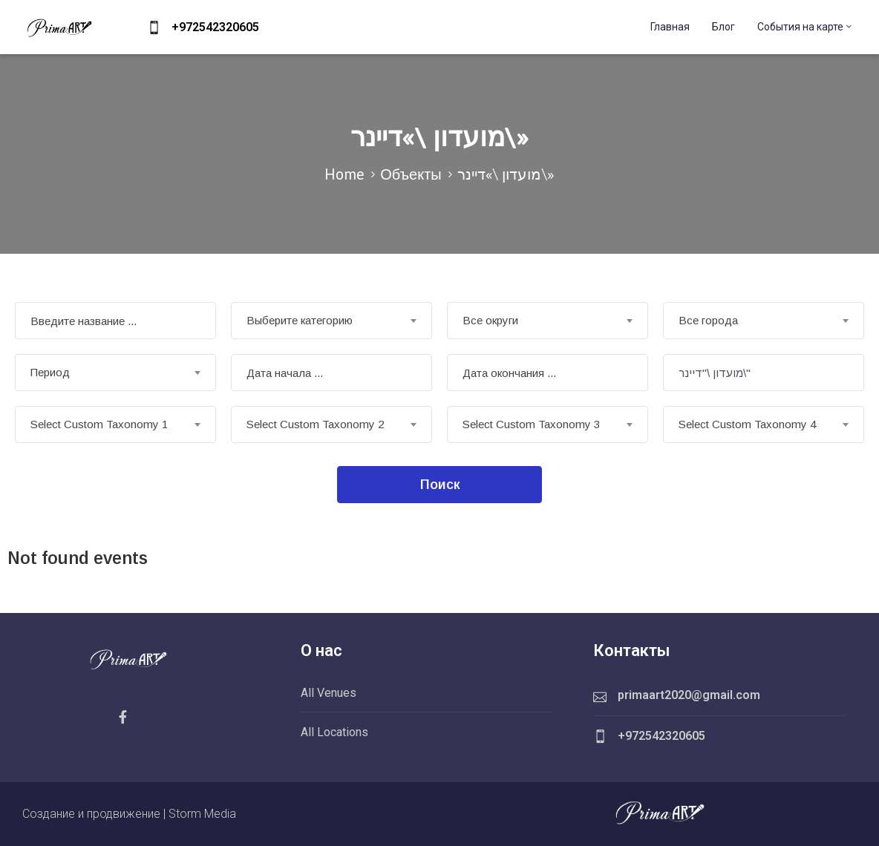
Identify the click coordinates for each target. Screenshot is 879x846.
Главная (670, 27)
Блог (723, 27)
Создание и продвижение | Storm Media (129, 814)
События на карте (805, 27)
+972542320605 (215, 27)
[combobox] (331, 320)
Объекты (410, 174)
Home (344, 174)
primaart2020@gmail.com (689, 695)
